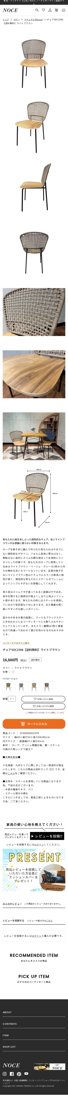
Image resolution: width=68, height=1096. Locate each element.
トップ (6, 19)
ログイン (39, 845)
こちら (49, 921)
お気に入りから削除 (45, 707)
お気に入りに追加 (45, 699)
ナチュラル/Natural (36, 19)
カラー (18, 19)
